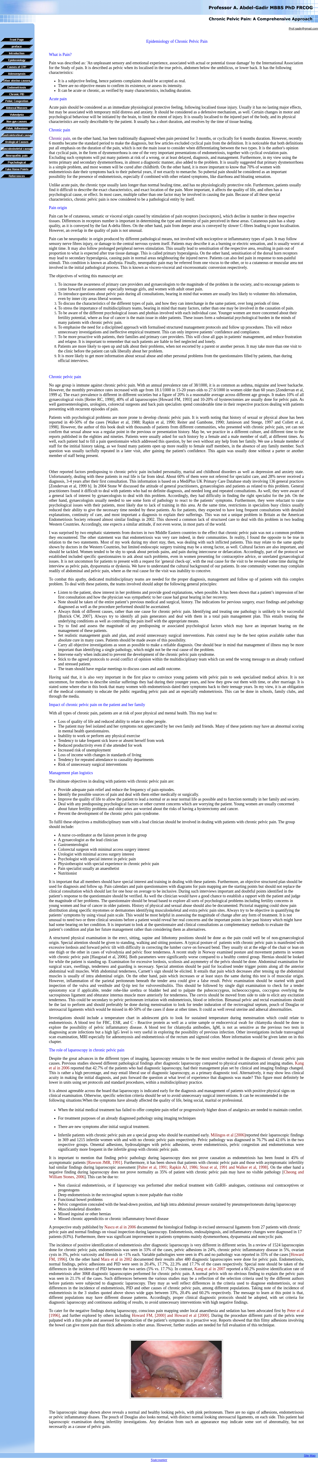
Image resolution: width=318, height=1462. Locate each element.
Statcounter (159, 1460)
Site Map (310, 1455)
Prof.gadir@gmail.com (303, 28)
